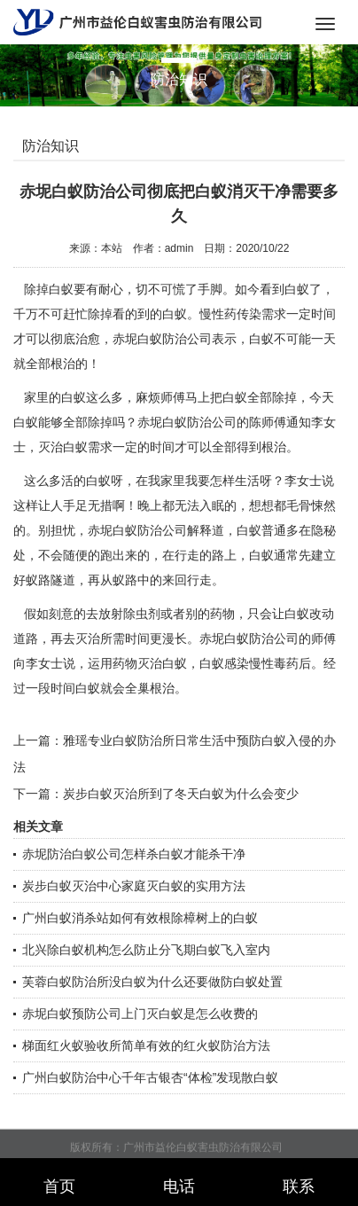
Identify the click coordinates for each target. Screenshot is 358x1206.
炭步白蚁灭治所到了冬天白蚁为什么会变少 (181, 794)
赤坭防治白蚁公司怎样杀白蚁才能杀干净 (133, 854)
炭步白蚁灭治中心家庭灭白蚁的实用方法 (133, 886)
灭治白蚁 (162, 663)
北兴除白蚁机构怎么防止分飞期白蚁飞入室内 (146, 950)
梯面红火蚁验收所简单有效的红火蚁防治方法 (146, 1045)
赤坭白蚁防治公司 (162, 339)
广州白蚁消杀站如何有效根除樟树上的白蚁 (140, 918)
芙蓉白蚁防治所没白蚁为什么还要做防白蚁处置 (152, 982)
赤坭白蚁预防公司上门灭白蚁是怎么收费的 (140, 1013)
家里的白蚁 (55, 397)
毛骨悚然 (311, 505)
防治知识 (50, 145)
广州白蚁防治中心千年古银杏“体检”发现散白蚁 (150, 1077)
